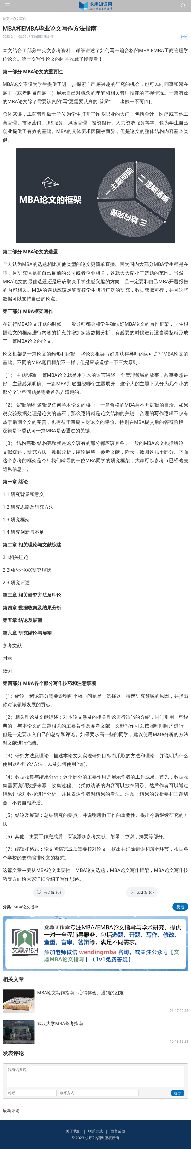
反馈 (180, 906)
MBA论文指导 (26, 906)
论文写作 (19, 18)
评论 (184, 37)
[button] (49, 892)
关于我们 (73, 1131)
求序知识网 (94, 1137)
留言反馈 (117, 1131)
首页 (6, 18)
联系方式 (95, 1131)
